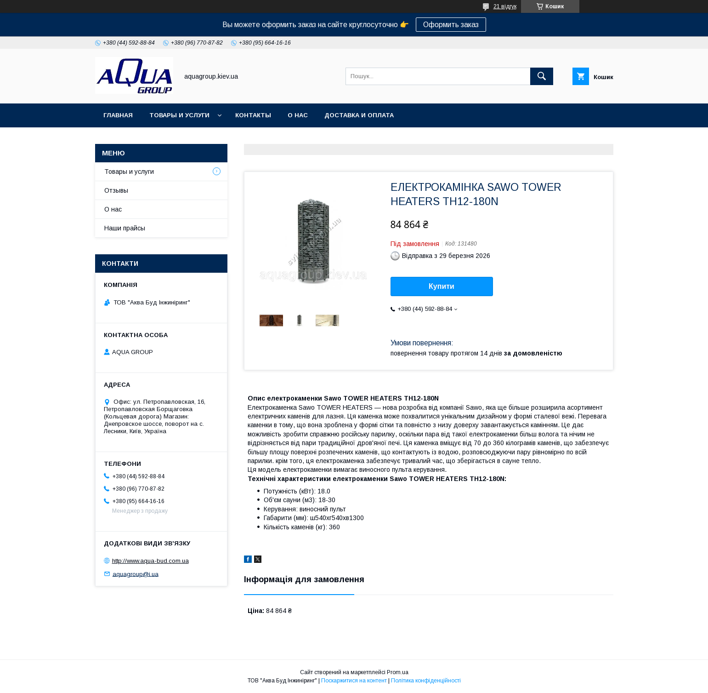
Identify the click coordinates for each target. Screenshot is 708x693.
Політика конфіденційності (426, 680)
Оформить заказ (451, 25)
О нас (298, 115)
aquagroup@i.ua (136, 573)
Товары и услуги (179, 115)
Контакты (253, 115)
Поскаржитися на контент (354, 680)
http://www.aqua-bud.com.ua (150, 560)
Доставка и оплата (359, 115)
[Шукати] (541, 76)
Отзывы (116, 190)
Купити (441, 286)
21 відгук (504, 6)
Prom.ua (397, 672)
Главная (118, 115)
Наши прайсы (124, 228)
